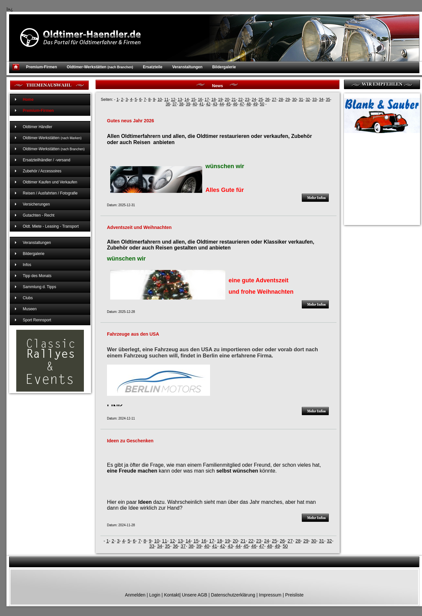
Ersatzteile (152, 67)
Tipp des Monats (37, 276)
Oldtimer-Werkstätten (100, 67)
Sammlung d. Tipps (39, 287)
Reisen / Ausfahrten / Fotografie (50, 193)
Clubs (28, 298)
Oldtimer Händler (37, 127)
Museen (30, 309)
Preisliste (294, 594)
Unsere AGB (194, 594)
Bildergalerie (224, 67)
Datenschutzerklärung (233, 594)
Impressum (270, 594)
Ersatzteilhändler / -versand (46, 160)
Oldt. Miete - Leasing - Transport (51, 226)
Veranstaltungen (187, 67)
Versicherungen (36, 204)
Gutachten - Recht (38, 215)
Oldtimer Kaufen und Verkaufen (50, 182)
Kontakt (171, 594)
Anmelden (135, 594)
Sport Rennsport (37, 320)
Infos (27, 264)
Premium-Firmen (41, 67)
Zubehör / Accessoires (42, 171)
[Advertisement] (376, 171)
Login (154, 594)
